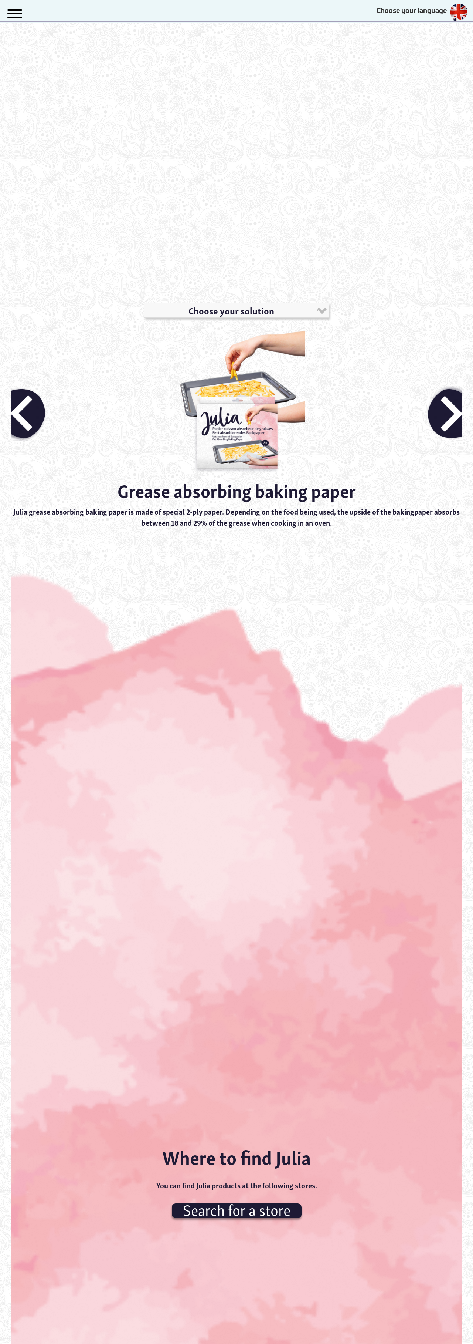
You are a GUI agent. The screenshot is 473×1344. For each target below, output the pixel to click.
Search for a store (236, 1210)
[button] (14, 13)
